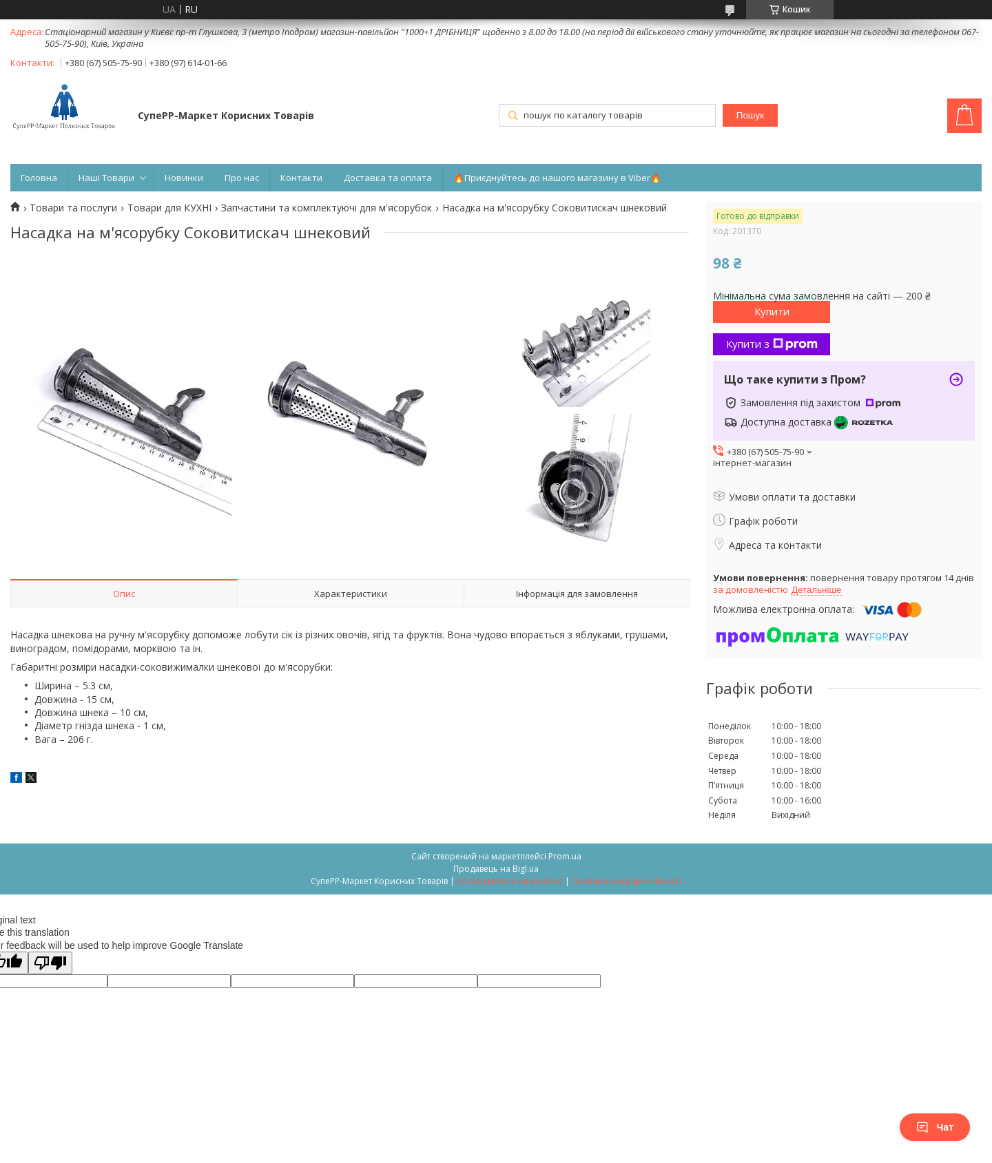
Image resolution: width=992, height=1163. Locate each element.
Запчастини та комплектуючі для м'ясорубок (326, 208)
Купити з (772, 343)
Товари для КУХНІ (169, 208)
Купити (771, 311)
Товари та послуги (73, 208)
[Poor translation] (50, 963)
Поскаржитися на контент (510, 881)
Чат (934, 1127)
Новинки (184, 177)
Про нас (242, 177)
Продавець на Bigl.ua (496, 868)
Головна (39, 177)
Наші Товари (106, 177)
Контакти (301, 177)
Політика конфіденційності (626, 881)
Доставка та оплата (388, 177)
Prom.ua (564, 856)
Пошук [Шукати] (750, 115)
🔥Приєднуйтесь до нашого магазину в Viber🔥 (557, 177)
